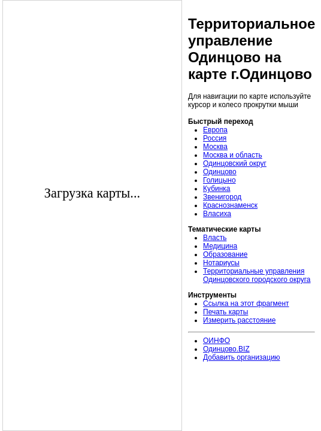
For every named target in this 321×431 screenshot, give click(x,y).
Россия (214, 138)
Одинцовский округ (235, 163)
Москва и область (232, 155)
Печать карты (225, 312)
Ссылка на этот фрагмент (246, 303)
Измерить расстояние (239, 320)
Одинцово (220, 172)
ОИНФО (216, 340)
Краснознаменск (230, 205)
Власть (214, 237)
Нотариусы (221, 263)
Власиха (217, 214)
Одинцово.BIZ (226, 349)
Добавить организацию (241, 357)
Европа (215, 130)
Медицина (220, 246)
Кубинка (217, 188)
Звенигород (222, 197)
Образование (225, 254)
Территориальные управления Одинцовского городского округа (257, 275)
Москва (215, 146)
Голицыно (219, 180)
